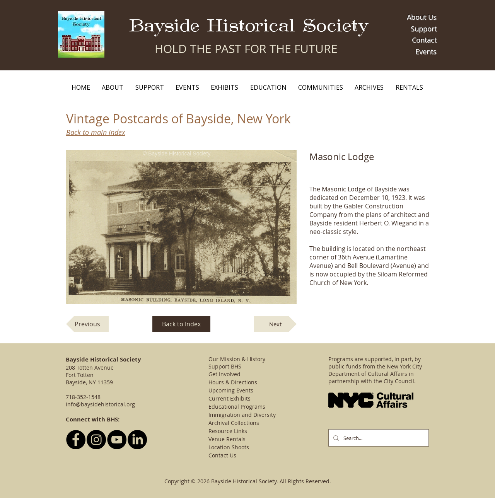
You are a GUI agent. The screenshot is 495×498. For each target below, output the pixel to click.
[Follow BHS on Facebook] (75, 439)
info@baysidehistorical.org (100, 404)
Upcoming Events (230, 390)
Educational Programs (236, 406)
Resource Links (227, 431)
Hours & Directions (232, 382)
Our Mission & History (236, 359)
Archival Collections (233, 422)
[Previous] (87, 324)
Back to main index (95, 132)
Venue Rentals (227, 439)
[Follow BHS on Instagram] (96, 439)
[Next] (275, 324)
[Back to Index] (181, 324)
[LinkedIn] (137, 439)
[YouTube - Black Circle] (116, 439)
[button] (112, 87)
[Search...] (377, 438)
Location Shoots (228, 447)
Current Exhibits (229, 398)
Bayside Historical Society (249, 26)
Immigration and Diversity (242, 414)
